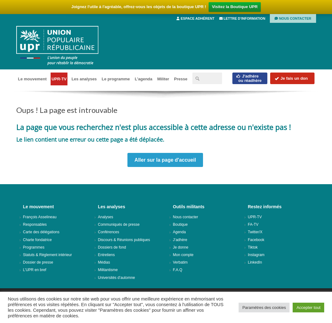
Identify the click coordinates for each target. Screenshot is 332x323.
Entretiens (106, 255)
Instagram (256, 255)
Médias (104, 262)
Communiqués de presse (119, 224)
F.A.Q (177, 270)
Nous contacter (293, 18)
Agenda (179, 232)
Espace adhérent (195, 18)
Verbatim (180, 262)
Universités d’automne (116, 277)
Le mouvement (32, 79)
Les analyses (84, 79)
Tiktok (253, 247)
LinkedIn (255, 262)
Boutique (180, 224)
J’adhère (180, 240)
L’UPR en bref (35, 270)
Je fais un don (291, 78)
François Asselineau (40, 217)
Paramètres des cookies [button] (264, 307)
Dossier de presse (38, 262)
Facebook (256, 240)
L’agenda (143, 79)
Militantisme (108, 270)
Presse (180, 79)
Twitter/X (255, 232)
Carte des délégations (41, 232)
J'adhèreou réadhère (248, 78)
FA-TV (253, 224)
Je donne (180, 247)
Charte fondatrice (37, 240)
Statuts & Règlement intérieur (47, 255)
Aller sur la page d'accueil (165, 160)
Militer (163, 79)
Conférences (108, 232)
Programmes (34, 247)
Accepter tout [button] (308, 307)
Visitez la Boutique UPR (234, 6)
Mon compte (183, 255)
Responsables (35, 224)
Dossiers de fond (112, 247)
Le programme (116, 79)
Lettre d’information (242, 18)
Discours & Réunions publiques (124, 240)
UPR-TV (59, 79)
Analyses (105, 217)
